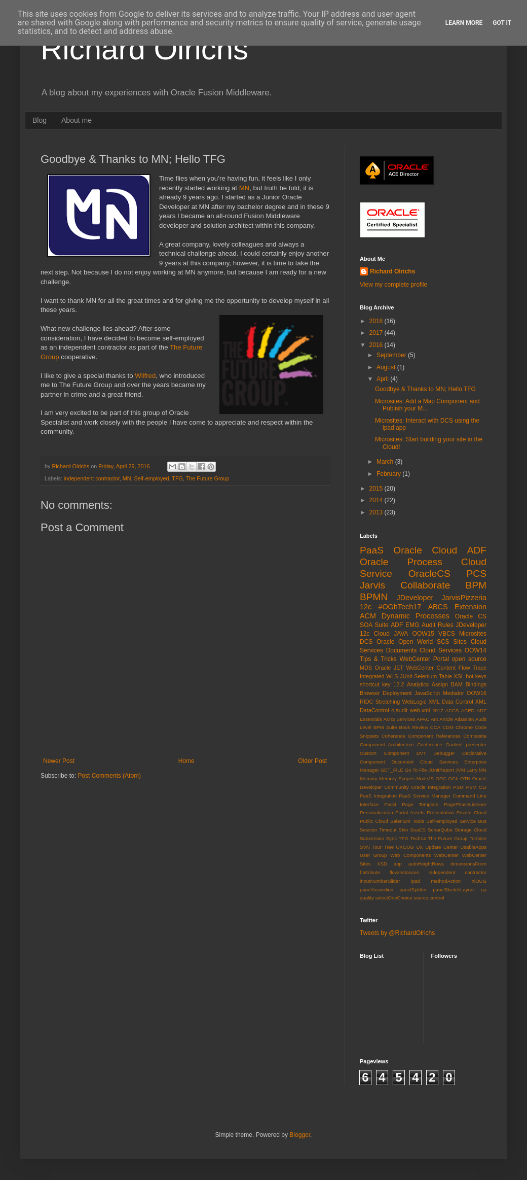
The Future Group (208, 478)
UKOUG (405, 847)
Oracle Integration (430, 787)
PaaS (372, 550)
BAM (457, 684)
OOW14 (475, 650)
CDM (448, 727)
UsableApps (473, 847)
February (389, 473)
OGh (453, 778)
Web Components (410, 855)
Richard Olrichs (144, 49)
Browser (370, 693)
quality (367, 897)
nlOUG (479, 881)
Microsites (472, 633)
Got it (502, 22)
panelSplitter (413, 889)
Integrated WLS (379, 676)
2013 (377, 512)
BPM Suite (385, 727)
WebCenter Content (431, 668)
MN (244, 188)
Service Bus (473, 821)
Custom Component (384, 753)
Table (445, 676)
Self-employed (151, 478)
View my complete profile (393, 284)
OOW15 (423, 633)
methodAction (446, 881)
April (383, 379)
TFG (177, 478)
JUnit (406, 676)
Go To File (416, 770)
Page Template (420, 804)
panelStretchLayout (454, 889)
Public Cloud (374, 821)
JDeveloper (415, 598)
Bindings (476, 684)
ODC (440, 778)
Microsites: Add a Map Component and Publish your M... (427, 405)
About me (76, 120)
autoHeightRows (426, 863)
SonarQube (440, 829)
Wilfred (145, 375)
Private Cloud (471, 812)
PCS (476, 573)
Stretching (387, 702)
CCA (435, 727)
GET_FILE (392, 770)
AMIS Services (399, 719)
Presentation (440, 812)
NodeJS (425, 778)
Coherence (393, 736)
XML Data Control (451, 702)
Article (446, 719)
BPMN (374, 597)
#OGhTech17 (399, 607)
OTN (465, 778)
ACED (468, 710)
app (398, 863)
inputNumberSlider (380, 881)
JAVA (401, 633)
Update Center (441, 847)
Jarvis (372, 585)
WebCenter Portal (424, 659)
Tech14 (418, 838)
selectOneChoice (393, 897)
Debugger (444, 753)
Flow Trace (472, 668)
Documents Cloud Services (424, 650)
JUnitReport (441, 770)
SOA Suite (374, 625)
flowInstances (404, 872)
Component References (434, 736)
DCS (366, 641)
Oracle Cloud (425, 550)
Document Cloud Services (424, 762)
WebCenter (446, 855)
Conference (429, 744)
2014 (377, 500)
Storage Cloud (470, 829)
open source (469, 659)
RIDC (366, 702)
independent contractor (92, 478)
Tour (377, 847)
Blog (39, 120)
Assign (440, 684)
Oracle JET (389, 668)
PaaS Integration (378, 796)
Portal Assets (410, 812)
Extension (470, 607)
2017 (377, 332)
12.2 (398, 684)
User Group (373, 855)
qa (483, 889)
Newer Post (58, 761)
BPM (475, 585)
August (387, 367)
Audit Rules (438, 625)
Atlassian (464, 719)
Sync (391, 838)
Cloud (382, 633)
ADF (476, 550)
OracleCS (429, 573)
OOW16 (476, 693)
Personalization (376, 812)
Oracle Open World (405, 641)
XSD (382, 863)
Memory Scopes (397, 778)
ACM (368, 616)
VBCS (446, 633)
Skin (403, 829)
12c (365, 607)
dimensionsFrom (468, 863)
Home (186, 761)
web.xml (420, 710)
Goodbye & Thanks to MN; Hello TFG (425, 389)
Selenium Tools (407, 821)
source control (428, 897)
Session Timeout (378, 829)
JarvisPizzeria (463, 598)
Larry (472, 770)
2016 (377, 345)
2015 (377, 488)
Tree (389, 847)
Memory (369, 778)
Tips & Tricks (378, 659)
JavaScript (427, 693)
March (386, 461)
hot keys (476, 676)
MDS (366, 668)
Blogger (299, 1134)
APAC (423, 719)
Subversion (372, 838)
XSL (459, 676)
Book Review (413, 727)
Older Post (312, 761)
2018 (377, 321)
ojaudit (399, 710)
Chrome (464, 727)
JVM (460, 770)
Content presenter (465, 744)
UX (419, 847)
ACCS (452, 710)
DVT (421, 753)
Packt (390, 804)
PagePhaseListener (465, 804)
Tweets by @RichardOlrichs (397, 932)
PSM (458, 787)
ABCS (437, 607)
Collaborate (425, 585)
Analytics (418, 684)
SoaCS (417, 829)
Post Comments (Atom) (109, 775)
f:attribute (370, 872)
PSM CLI (476, 787)
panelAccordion (376, 889)
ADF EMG (405, 625)
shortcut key (375, 684)
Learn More (464, 22)
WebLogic (414, 702)
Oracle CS (470, 616)
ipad (415, 881)
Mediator (453, 693)
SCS (443, 641)
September (392, 355)
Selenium (425, 676)
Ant (434, 719)
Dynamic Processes (415, 616)
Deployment (397, 693)
